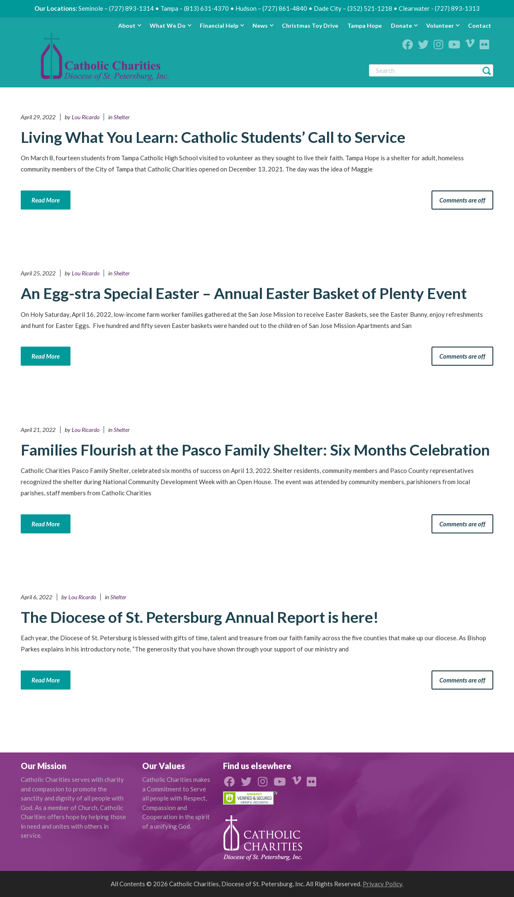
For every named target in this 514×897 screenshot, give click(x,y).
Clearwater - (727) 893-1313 (439, 8)
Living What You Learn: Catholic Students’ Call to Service (213, 137)
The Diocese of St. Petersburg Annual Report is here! (200, 617)
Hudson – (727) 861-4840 (271, 8)
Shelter (122, 117)
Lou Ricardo (85, 117)
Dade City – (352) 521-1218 (353, 8)
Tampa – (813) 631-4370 (194, 8)
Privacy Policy (382, 883)
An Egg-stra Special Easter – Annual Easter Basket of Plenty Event (244, 293)
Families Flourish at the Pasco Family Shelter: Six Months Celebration (255, 449)
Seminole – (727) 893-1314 (116, 8)
